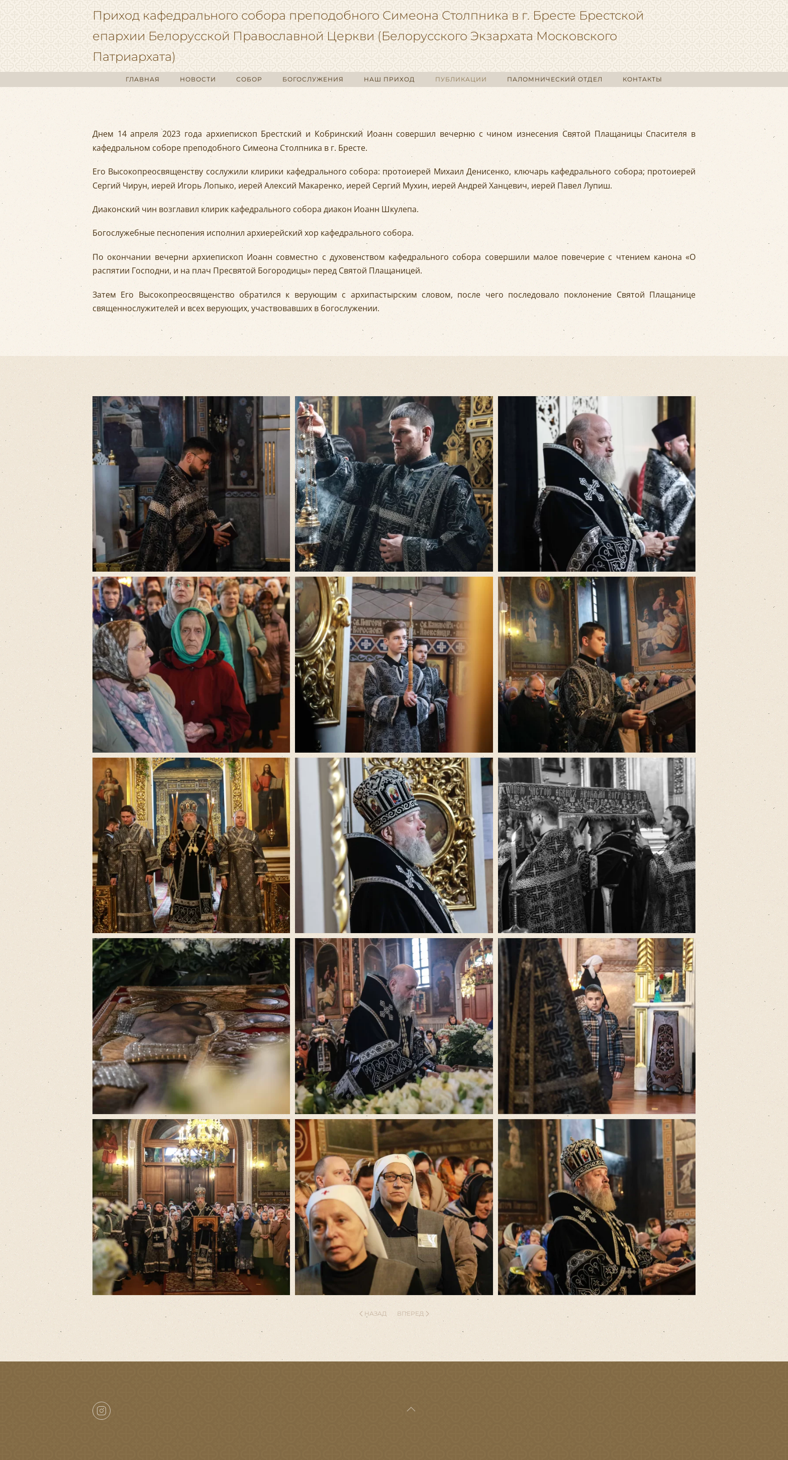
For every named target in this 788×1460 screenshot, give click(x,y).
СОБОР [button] (249, 79)
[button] (191, 484)
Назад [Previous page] (373, 1313)
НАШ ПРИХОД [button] (389, 79)
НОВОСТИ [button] (198, 79)
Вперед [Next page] (413, 1313)
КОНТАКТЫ (642, 79)
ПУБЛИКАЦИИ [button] (461, 79)
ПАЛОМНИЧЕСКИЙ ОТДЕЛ (555, 79)
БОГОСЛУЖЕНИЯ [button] (313, 79)
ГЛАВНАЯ (143, 79)
